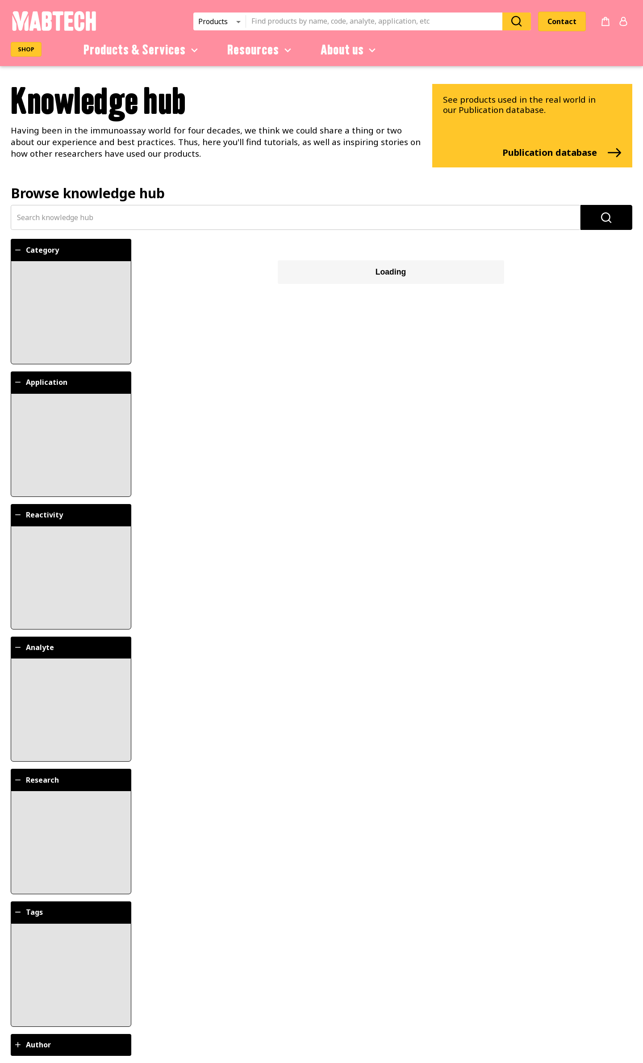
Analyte (33, 647)
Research (36, 780)
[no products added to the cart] (605, 21)
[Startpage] (54, 29)
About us (350, 50)
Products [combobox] (213, 21)
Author (32, 1045)
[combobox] (376, 21)
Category (36, 250)
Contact (561, 21)
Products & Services (142, 50)
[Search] (516, 21)
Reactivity (38, 515)
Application (40, 382)
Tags (28, 912)
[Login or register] (623, 21)
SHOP (26, 49)
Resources (260, 50)
